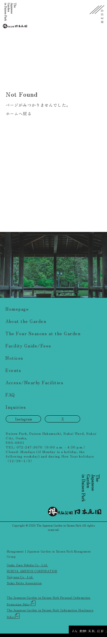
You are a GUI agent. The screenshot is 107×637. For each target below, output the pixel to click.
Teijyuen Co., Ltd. (20, 577)
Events (13, 370)
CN (100, 630)
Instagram (23, 419)
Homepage (17, 309)
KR (91, 630)
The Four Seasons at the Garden (42, 333)
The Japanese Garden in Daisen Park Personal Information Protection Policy (48, 600)
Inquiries (15, 407)
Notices (14, 358)
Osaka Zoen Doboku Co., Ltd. (27, 565)
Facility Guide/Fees (28, 346)
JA (75, 630)
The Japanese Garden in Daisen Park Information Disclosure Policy (50, 613)
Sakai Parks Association (24, 583)
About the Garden (25, 321)
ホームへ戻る (19, 113)
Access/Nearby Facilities (34, 382)
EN (83, 630)
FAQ (10, 395)
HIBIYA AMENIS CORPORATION (32, 571)
